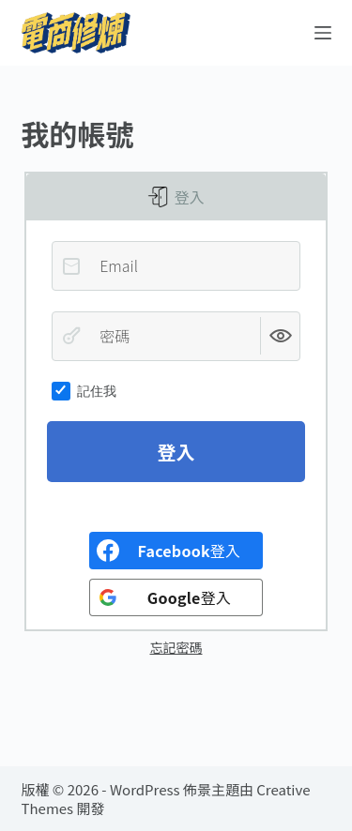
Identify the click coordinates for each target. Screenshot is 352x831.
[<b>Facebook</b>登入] (176, 550)
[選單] (322, 32)
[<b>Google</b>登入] (176, 597)
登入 (188, 197)
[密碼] (176, 335)
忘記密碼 (175, 647)
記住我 (84, 391)
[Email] (176, 265)
